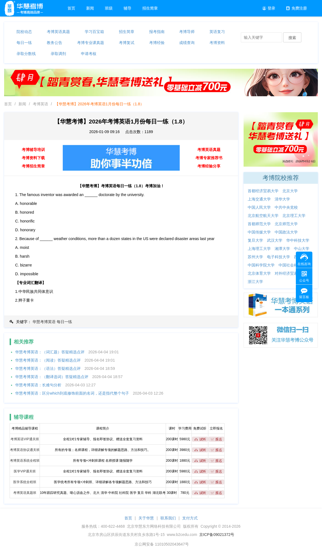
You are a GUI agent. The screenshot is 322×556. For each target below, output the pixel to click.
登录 (268, 8)
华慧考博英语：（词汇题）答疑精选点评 (49, 352)
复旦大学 (255, 240)
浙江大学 (255, 281)
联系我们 (168, 518)
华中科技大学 (297, 240)
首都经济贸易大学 (263, 191)
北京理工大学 (293, 215)
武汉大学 (274, 240)
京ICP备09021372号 (216, 534)
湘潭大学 (282, 248)
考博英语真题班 (24, 493)
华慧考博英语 (44, 322)
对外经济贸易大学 (290, 273)
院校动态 (24, 31)
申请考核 (88, 53)
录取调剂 (58, 53)
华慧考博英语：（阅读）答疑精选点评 (48, 360)
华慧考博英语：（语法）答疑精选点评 (48, 368)
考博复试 (126, 42)
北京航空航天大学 (263, 215)
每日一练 (24, 42)
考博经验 (157, 42)
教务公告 (54, 42)
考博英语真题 (58, 31)
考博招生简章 (33, 166)
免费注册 (296, 8)
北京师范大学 (286, 224)
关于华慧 (146, 518)
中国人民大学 (259, 207)
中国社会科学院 (292, 265)
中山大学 (301, 248)
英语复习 (217, 31)
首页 (71, 8)
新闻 (90, 8)
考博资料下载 (33, 158)
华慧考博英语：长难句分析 (38, 385)
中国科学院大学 (261, 265)
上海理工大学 (259, 248)
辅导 (127, 8)
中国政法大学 (286, 232)
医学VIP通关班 (25, 471)
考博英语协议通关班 (25, 450)
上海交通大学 (259, 199)
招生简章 (150, 8)
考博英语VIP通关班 (24, 439)
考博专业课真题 (90, 42)
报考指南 (157, 31)
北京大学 (290, 191)
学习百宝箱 (94, 31)
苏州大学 (255, 257)
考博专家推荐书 (208, 158)
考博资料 (217, 42)
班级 (109, 8)
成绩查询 (187, 42)
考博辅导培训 (33, 149)
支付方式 (190, 518)
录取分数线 (26, 53)
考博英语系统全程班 (25, 461)
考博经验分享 (208, 166)
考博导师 (187, 31)
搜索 (292, 37)
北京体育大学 (259, 273)
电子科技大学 (278, 257)
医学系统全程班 (24, 482)
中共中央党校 (286, 207)
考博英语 (40, 104)
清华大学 (282, 199)
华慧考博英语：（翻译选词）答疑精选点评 (51, 377)
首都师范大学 (259, 224)
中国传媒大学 (259, 232)
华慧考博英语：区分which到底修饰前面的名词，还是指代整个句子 (72, 393)
